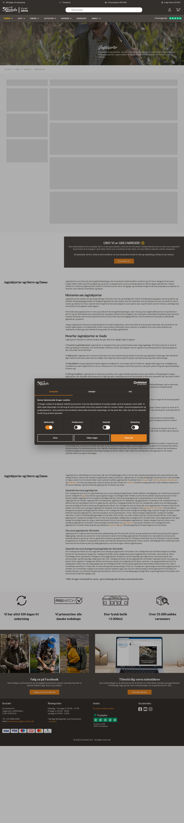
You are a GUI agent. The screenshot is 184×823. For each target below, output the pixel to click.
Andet (95, 18)
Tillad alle (128, 438)
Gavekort (82, 18)
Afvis (55, 438)
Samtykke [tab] (53, 392)
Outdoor (49, 18)
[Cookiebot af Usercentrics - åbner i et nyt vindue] (135, 383)
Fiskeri (33, 18)
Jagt (20, 18)
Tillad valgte (92, 438)
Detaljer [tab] (91, 392)
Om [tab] (130, 392)
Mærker (65, 18)
